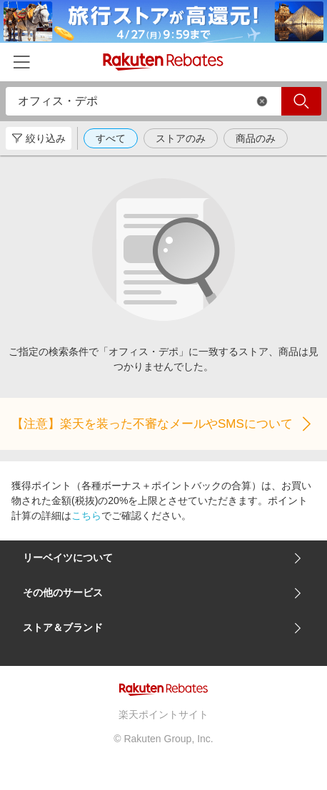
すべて (111, 138)
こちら (86, 515)
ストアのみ (181, 138)
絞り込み (38, 138)
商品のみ (256, 138)
